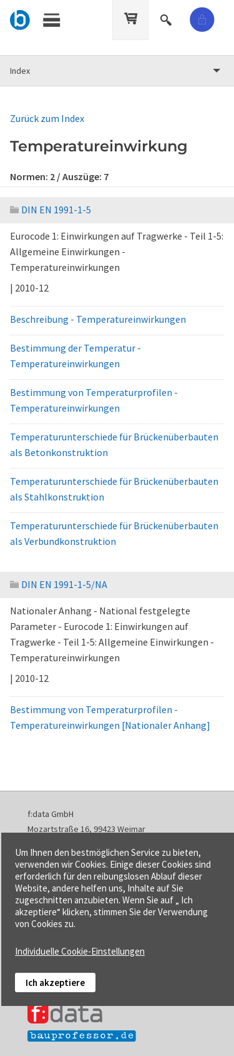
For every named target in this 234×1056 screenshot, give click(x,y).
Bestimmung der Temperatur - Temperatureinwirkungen (75, 356)
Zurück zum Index (47, 118)
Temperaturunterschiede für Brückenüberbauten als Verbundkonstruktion (114, 533)
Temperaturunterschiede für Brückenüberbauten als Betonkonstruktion (114, 444)
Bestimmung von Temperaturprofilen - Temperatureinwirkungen (94, 400)
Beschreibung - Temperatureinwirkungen (98, 319)
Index (20, 70)
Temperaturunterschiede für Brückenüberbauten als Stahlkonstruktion (114, 489)
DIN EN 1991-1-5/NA (58, 584)
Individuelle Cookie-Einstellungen (80, 951)
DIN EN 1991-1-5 (50, 209)
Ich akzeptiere (55, 982)
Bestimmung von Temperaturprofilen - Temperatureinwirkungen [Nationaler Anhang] (110, 717)
